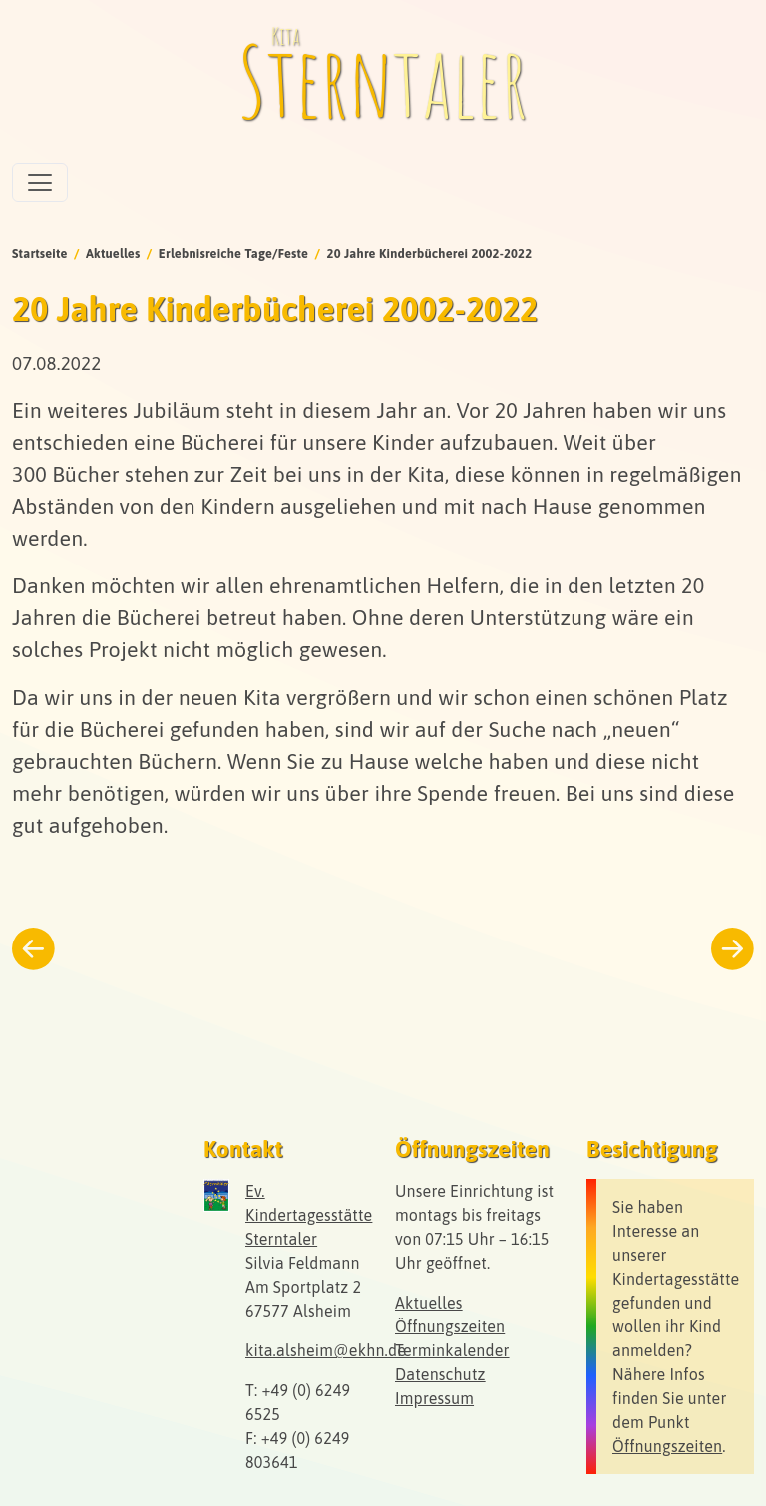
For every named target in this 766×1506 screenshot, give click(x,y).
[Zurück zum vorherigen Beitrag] (33, 949)
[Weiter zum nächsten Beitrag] (732, 949)
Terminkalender (452, 1350)
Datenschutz (440, 1374)
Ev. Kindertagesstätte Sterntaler (308, 1215)
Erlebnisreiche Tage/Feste (233, 253)
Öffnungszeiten (450, 1326)
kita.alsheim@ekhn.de (325, 1350)
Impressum (434, 1398)
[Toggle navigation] (40, 182)
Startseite (40, 253)
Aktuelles (113, 253)
